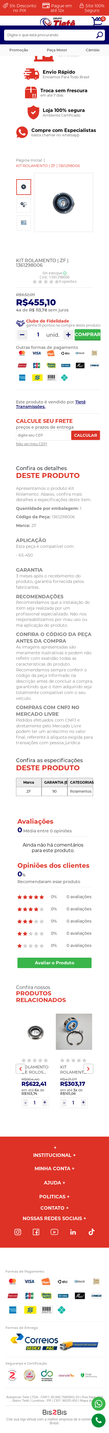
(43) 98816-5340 (99, 1404)
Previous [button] (20, 1068)
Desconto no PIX (23, 8)
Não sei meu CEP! (31, 444)
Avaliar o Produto (54, 962)
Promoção (18, 50)
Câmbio (93, 50)
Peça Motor (57, 50)
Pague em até (61, 8)
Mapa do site (89, 1400)
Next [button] (88, 1068)
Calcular (85, 435)
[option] (24, 187)
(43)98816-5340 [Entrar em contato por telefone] (99, 1420)
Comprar (88, 334)
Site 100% (95, 8)
